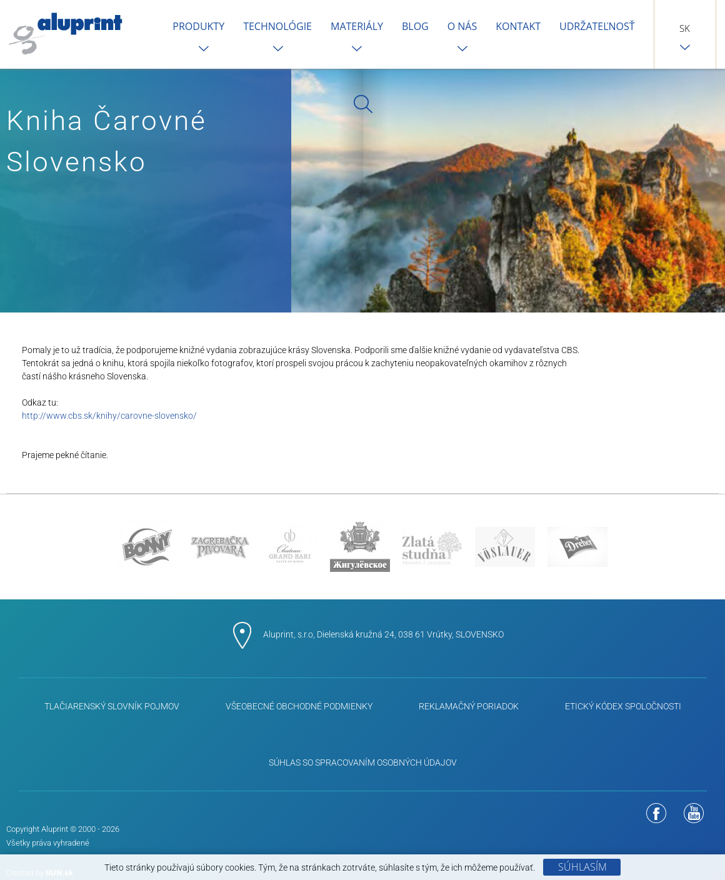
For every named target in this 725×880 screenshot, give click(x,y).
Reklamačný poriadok (469, 706)
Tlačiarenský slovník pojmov (111, 706)
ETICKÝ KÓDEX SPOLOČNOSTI (623, 706)
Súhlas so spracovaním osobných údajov (363, 763)
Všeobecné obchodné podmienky (299, 706)
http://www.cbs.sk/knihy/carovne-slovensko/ (109, 416)
